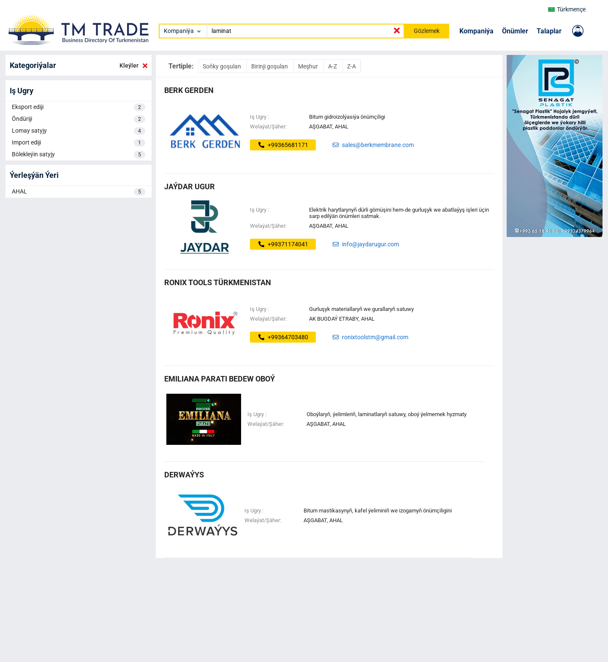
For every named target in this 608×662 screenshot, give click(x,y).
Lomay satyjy (78, 131)
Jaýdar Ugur (189, 186)
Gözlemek (427, 30)
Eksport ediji (78, 107)
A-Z (333, 66)
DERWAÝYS (184, 474)
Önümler (515, 31)
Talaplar (549, 31)
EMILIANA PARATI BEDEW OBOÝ (219, 378)
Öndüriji (78, 119)
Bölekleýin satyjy (78, 154)
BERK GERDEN (189, 90)
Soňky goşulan (222, 66)
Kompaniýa (476, 31)
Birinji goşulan (270, 66)
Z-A (351, 66)
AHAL (78, 192)
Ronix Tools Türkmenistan (217, 282)
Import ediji (78, 143)
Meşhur (308, 66)
